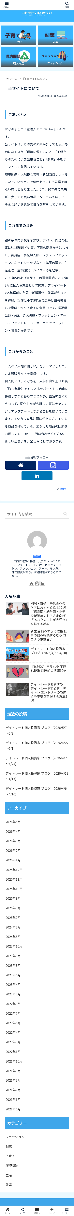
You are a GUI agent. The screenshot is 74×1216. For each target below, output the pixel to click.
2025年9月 (13, 898)
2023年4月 (13, 984)
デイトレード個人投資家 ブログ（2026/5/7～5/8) (36, 730)
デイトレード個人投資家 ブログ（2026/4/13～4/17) (37, 776)
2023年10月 (14, 946)
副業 (9, 1146)
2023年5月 (13, 975)
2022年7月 (13, 1013)
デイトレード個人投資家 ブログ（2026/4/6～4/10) (36, 791)
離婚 (9, 1184)
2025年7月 (13, 917)
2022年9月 (13, 1003)
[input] (37, 514)
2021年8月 (13, 1080)
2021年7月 (13, 1089)
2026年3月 (13, 840)
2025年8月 (13, 908)
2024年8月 (13, 927)
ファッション (15, 1136)
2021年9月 (13, 1070)
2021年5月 (13, 1109)
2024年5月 (13, 936)
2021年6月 (13, 1099)
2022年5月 (13, 1023)
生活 (9, 1175)
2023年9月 (13, 955)
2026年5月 (13, 821)
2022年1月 (13, 1051)
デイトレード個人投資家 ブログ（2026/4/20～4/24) (37, 761)
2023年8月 (13, 965)
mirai (37, 556)
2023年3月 (13, 994)
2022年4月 (13, 1032)
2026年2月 (13, 850)
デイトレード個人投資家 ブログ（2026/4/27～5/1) (37, 745)
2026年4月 (13, 831)
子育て (10, 1155)
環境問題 (12, 1165)
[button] (65, 513)
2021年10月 (14, 1061)
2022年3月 (13, 1042)
